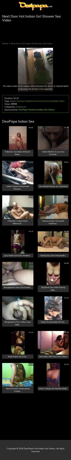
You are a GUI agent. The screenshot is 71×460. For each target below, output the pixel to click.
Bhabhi (55, 101)
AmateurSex (41, 101)
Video (61, 101)
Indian (13, 101)
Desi (49, 101)
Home (5, 43)
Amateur (20, 101)
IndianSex (29, 101)
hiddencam (21, 106)
